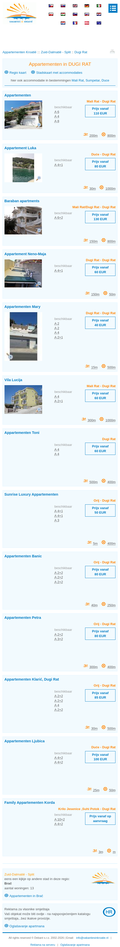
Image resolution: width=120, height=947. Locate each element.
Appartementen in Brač (26, 896)
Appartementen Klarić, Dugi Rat (32, 679)
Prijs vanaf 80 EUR (100, 164)
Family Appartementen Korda (30, 803)
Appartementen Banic (23, 556)
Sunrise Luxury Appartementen (31, 494)
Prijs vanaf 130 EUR (100, 217)
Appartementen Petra (23, 618)
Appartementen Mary (22, 307)
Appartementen (18, 95)
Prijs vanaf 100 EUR (100, 757)
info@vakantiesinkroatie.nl (92, 937)
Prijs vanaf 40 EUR (100, 322)
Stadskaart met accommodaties (59, 72)
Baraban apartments (22, 201)
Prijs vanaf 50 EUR (100, 510)
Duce (105, 80)
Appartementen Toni (22, 433)
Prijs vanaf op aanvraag (100, 818)
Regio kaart (18, 72)
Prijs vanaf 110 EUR (100, 111)
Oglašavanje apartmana (27, 926)
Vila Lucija (13, 380)
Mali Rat (78, 80)
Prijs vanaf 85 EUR (100, 695)
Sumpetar (93, 80)
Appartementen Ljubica (25, 741)
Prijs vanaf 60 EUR (100, 269)
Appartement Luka (20, 148)
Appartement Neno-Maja (25, 254)
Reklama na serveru (42, 944)
